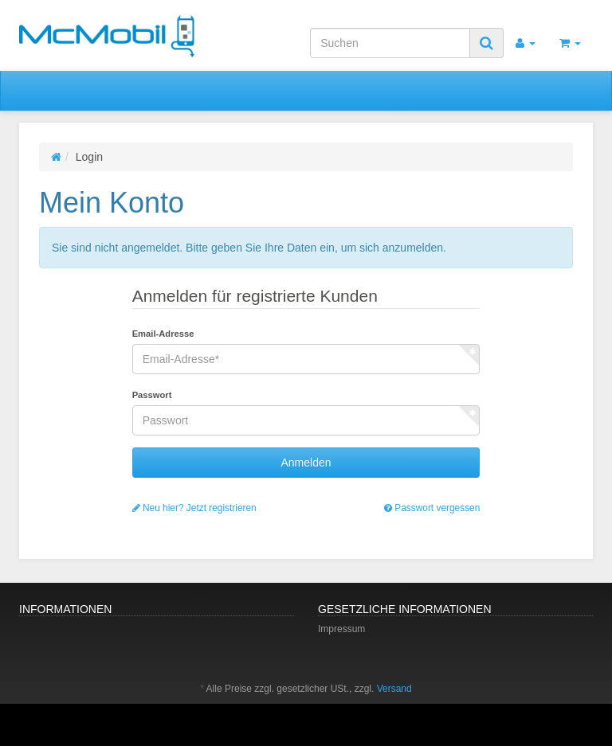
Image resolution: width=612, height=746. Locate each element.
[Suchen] (390, 43)
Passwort (152, 395)
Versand (394, 688)
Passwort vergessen (432, 508)
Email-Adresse (163, 333)
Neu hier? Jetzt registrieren (194, 508)
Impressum (341, 629)
